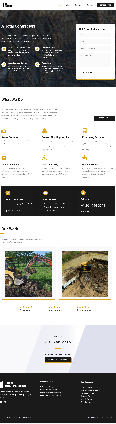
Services (80, 5)
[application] (83, 5)
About (70, 5)
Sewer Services (86, 388)
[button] (104, 118)
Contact (90, 5)
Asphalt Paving (86, 400)
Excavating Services (88, 394)
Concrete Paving (87, 397)
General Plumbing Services (91, 391)
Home (63, 5)
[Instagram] (5, 402)
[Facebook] (1, 402)
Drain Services (86, 402)
